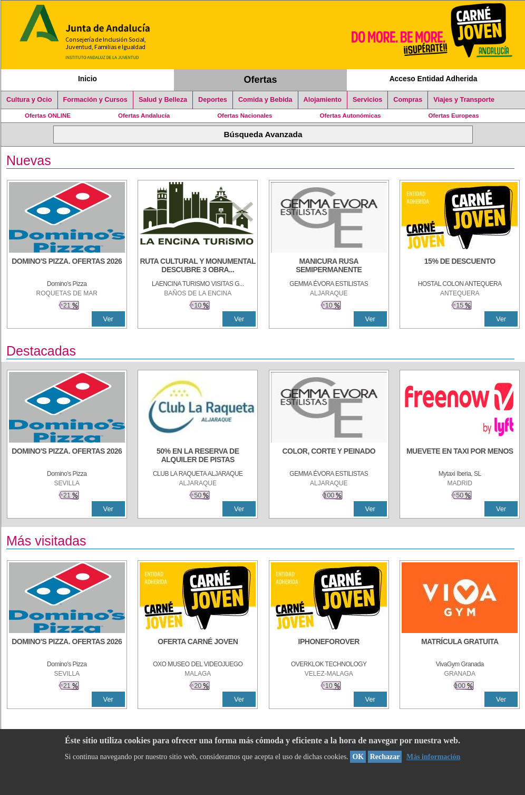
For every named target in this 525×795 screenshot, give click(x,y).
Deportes (212, 99)
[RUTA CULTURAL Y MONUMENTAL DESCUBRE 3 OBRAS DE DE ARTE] (198, 266)
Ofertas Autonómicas (350, 115)
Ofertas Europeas (454, 115)
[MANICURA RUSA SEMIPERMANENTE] (329, 266)
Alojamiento (323, 99)
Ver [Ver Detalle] (108, 319)
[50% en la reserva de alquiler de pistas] (198, 456)
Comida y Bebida (265, 99)
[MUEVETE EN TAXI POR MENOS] (460, 456)
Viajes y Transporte (463, 99)
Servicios (367, 99)
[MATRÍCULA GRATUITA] (460, 646)
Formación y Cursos (95, 99)
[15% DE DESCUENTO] (460, 266)
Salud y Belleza (163, 99)
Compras (407, 99)
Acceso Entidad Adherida (434, 78)
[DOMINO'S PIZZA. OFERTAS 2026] (67, 266)
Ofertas (260, 79)
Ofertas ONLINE (48, 115)
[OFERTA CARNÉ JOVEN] (198, 646)
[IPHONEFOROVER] (329, 646)
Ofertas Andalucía (144, 115)
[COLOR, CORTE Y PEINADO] (329, 456)
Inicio (87, 78)
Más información (433, 757)
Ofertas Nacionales (244, 115)
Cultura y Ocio (29, 99)
